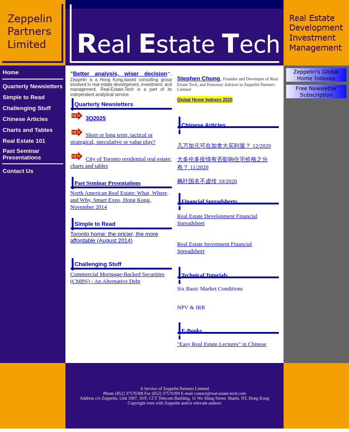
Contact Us (18, 171)
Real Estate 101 (24, 141)
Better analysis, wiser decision (120, 73)
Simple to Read (23, 97)
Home (11, 72)
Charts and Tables (28, 130)
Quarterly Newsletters (33, 86)
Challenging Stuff (27, 108)
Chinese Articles (25, 119)
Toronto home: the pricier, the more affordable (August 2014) (114, 237)
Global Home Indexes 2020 (205, 99)
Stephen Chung (198, 78)
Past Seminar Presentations (22, 154)
